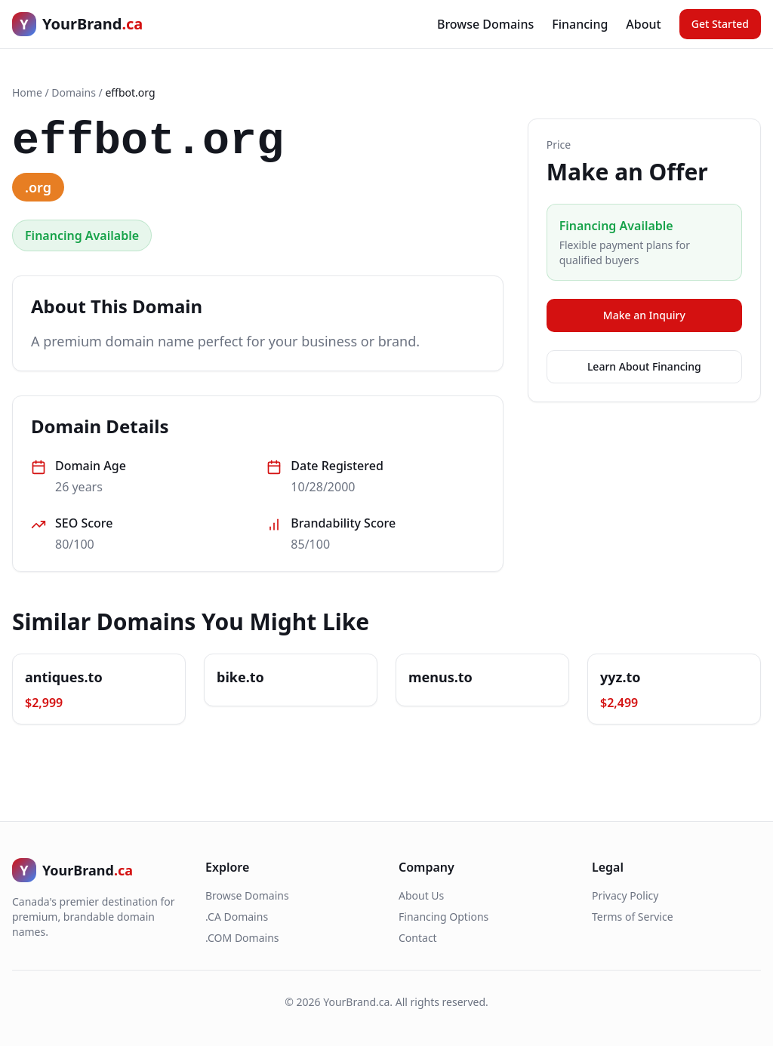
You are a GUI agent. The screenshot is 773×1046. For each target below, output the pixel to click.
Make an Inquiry (644, 315)
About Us (421, 895)
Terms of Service (632, 916)
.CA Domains (236, 916)
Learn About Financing (644, 366)
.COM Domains (242, 938)
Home (27, 92)
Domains (73, 92)
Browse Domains (485, 24)
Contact (418, 938)
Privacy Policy (625, 895)
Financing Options (443, 916)
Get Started (720, 24)
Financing (580, 24)
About (643, 24)
